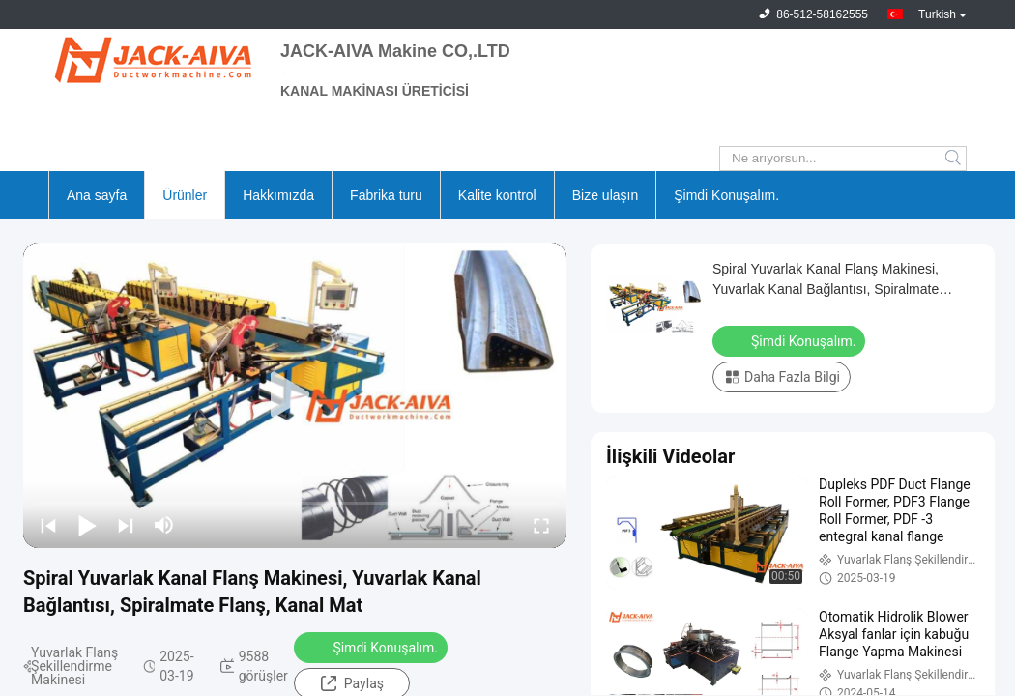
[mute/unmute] (164, 524)
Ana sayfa (97, 195)
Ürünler (184, 195)
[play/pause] (87, 524)
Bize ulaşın (605, 195)
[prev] (48, 524)
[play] (295, 395)
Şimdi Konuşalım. (726, 195)
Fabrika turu (386, 195)
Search (954, 158)
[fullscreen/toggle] (541, 524)
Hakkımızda (278, 195)
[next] (125, 524)
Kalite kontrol (497, 195)
